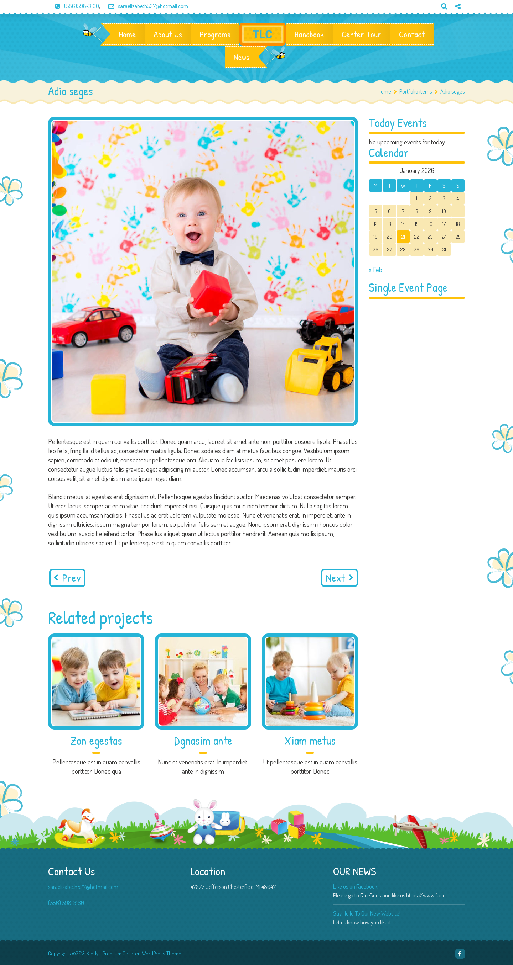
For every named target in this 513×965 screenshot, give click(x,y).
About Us (168, 34)
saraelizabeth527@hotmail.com (144, 6)
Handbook (309, 34)
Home (127, 34)
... (448, 895)
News (241, 57)
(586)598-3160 (73, 6)
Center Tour (361, 34)
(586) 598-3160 (66, 902)
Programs (215, 34)
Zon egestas (96, 741)
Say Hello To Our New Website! (366, 913)
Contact (412, 34)
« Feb (375, 269)
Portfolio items (418, 91)
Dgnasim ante (203, 741)
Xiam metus (310, 741)
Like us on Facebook (355, 886)
